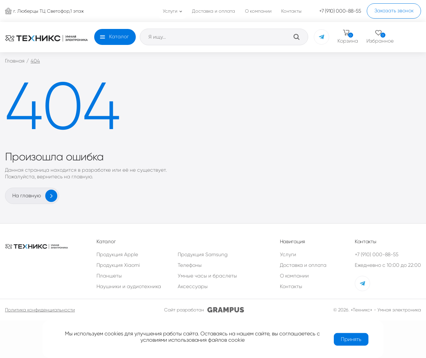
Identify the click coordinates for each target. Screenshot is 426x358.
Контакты (291, 286)
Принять (351, 339)
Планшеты (109, 276)
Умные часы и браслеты (207, 276)
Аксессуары (193, 286)
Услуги (288, 255)
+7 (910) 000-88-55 (376, 255)
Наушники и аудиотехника (129, 286)
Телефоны (190, 265)
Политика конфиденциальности (40, 309)
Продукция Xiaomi (118, 265)
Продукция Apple (117, 255)
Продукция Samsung (203, 255)
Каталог (119, 37)
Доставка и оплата (303, 265)
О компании (294, 276)
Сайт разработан (204, 309)
